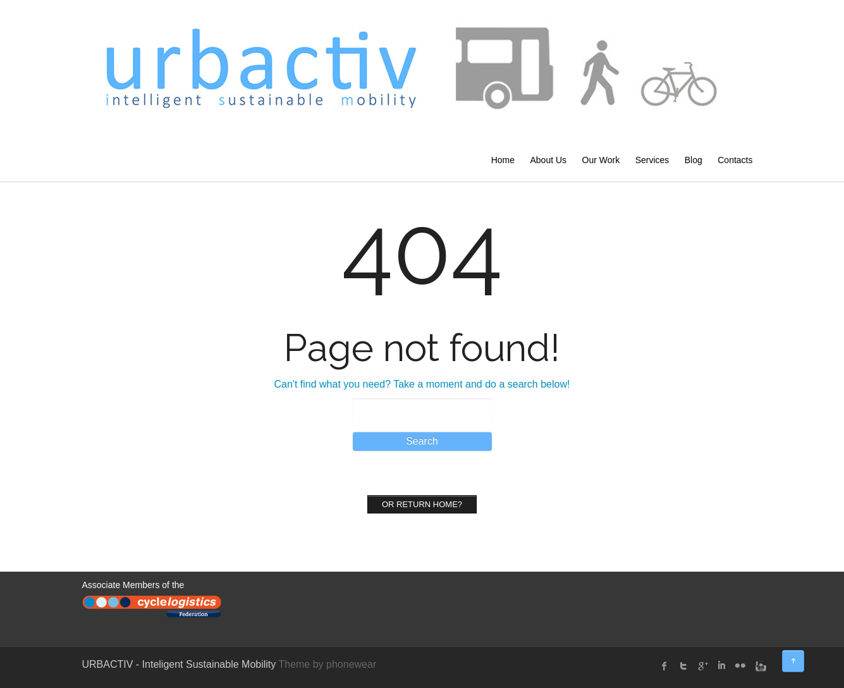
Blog (693, 160)
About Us (548, 160)
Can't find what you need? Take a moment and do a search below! (422, 384)
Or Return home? (422, 504)
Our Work (601, 160)
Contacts (735, 160)
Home (503, 160)
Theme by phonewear (327, 664)
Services (652, 160)
